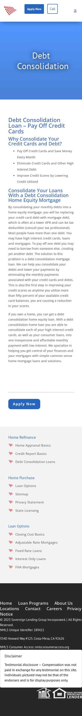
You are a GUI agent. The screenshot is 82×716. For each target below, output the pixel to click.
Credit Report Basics (31, 453)
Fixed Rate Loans (28, 550)
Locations (9, 608)
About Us (63, 603)
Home (6, 603)
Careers (54, 608)
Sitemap (21, 494)
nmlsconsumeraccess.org (52, 647)
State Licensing (27, 510)
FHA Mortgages (27, 567)
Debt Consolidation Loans (35, 461)
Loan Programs (33, 603)
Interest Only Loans (30, 559)
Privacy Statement (29, 502)
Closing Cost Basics (29, 534)
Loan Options (25, 486)
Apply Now (34, 9)
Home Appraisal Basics (33, 445)
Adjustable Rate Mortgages (36, 542)
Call (52, 9)
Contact (32, 608)
